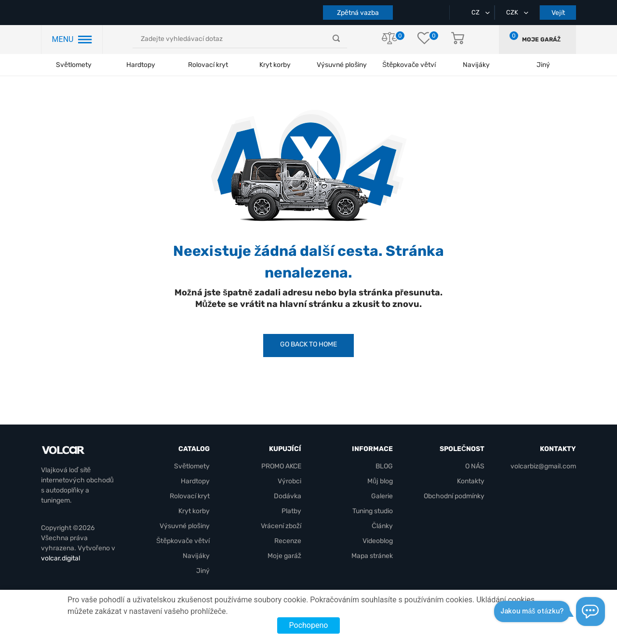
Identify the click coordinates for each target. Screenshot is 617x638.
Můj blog (380, 481)
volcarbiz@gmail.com (543, 466)
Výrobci (289, 481)
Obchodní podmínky (454, 496)
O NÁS (474, 466)
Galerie (382, 496)
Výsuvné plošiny (342, 65)
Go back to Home (308, 344)
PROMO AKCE (281, 466)
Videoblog (377, 541)
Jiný (203, 571)
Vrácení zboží (281, 526)
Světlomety (74, 65)
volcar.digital (60, 558)
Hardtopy (140, 65)
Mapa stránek (372, 556)
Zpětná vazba (358, 13)
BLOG (384, 466)
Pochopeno (308, 625)
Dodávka (287, 496)
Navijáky (196, 556)
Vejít (558, 13)
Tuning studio (372, 511)
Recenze (287, 541)
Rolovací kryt (208, 65)
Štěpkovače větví (183, 541)
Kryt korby (275, 65)
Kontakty (470, 481)
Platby (291, 511)
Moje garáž (541, 39)
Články (382, 526)
